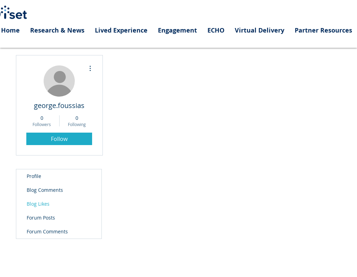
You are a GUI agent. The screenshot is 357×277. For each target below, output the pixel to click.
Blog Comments (45, 190)
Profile (34, 176)
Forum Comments (47, 231)
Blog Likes (38, 203)
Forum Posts (41, 217)
